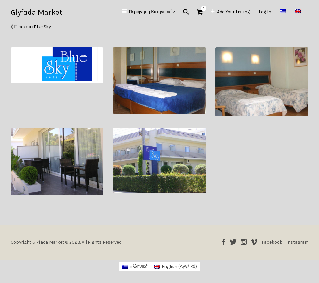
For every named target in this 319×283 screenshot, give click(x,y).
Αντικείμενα (202, 8)
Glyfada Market (36, 12)
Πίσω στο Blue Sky (32, 27)
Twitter (233, 242)
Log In (265, 11)
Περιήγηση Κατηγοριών (152, 11)
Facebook (223, 242)
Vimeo (254, 242)
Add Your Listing (233, 11)
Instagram (244, 242)
